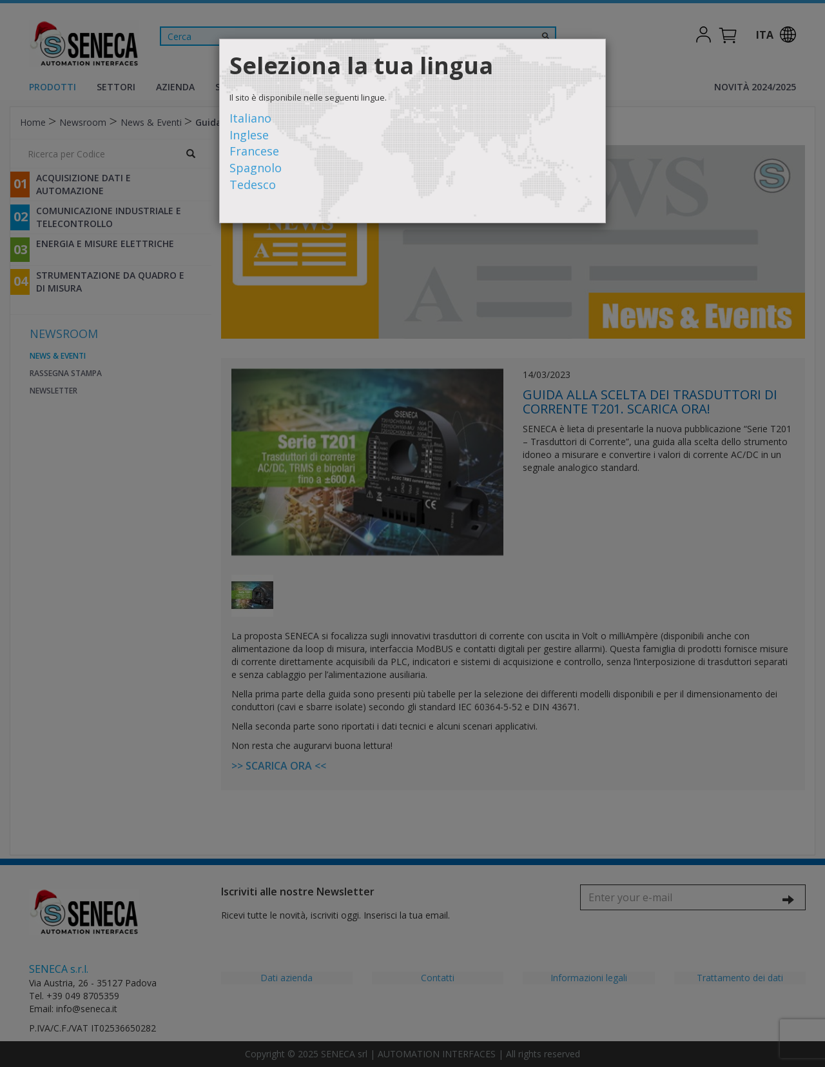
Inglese (249, 135)
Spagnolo (255, 167)
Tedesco (252, 184)
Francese (254, 151)
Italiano (250, 118)
